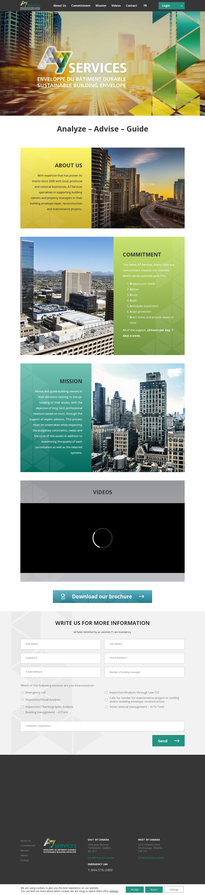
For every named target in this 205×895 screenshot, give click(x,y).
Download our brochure (102, 596)
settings (113, 891)
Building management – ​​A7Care (47, 712)
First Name (32, 644)
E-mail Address (34, 672)
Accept (135, 889)
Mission (101, 6)
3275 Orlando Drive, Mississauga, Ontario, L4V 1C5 (150, 848)
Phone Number (118, 658)
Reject (154, 889)
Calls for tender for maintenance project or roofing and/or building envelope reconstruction (144, 699)
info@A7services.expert (101, 857)
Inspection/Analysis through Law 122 (134, 692)
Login (166, 6)
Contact (131, 6)
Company (31, 658)
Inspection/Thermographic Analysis (49, 707)
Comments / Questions (38, 726)
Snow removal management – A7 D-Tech (137, 707)
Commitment (80, 6)
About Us (59, 6)
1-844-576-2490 (100, 870)
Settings (173, 889)
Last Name (116, 644)
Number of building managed (125, 672)
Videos (116, 6)
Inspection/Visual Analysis (43, 700)
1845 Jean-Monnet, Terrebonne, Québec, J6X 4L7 (100, 848)
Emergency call (36, 692)
